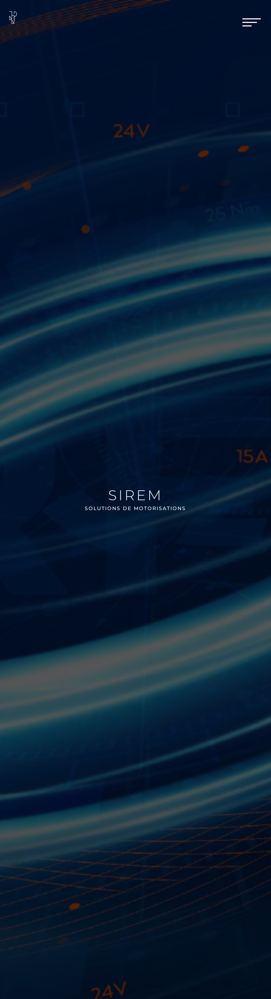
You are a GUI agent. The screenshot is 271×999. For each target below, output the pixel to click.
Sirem (135, 495)
